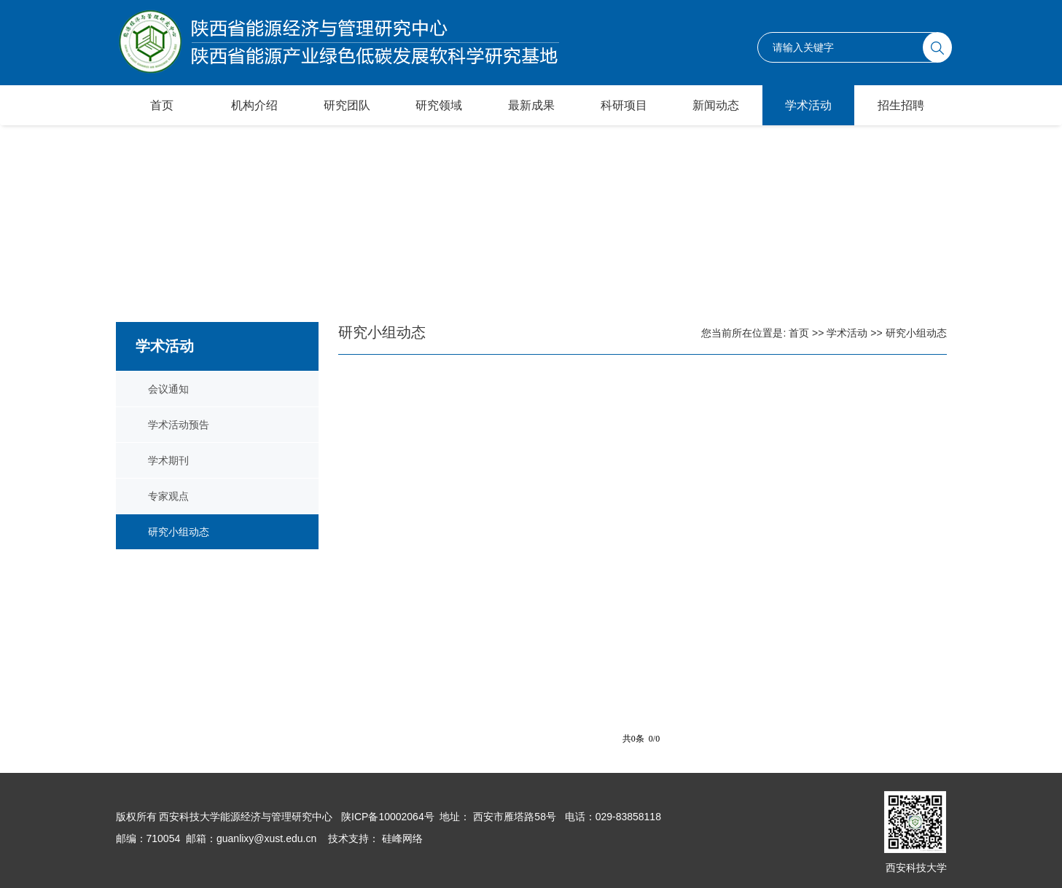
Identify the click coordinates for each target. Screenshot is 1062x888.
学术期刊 (168, 460)
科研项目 (624, 105)
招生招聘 (901, 105)
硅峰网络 (401, 838)
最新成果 (531, 105)
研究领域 (438, 105)
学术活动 (808, 105)
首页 (161, 105)
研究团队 (347, 105)
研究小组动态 (178, 532)
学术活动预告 (178, 425)
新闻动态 (715, 105)
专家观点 (168, 496)
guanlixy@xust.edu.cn (266, 838)
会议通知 (168, 389)
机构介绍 (254, 105)
